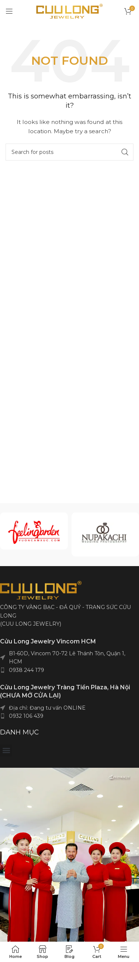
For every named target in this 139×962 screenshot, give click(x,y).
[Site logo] (69, 10)
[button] (6, 750)
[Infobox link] (33, 530)
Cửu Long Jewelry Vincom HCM (48, 641)
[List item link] (69, 670)
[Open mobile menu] (9, 11)
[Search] (69, 152)
